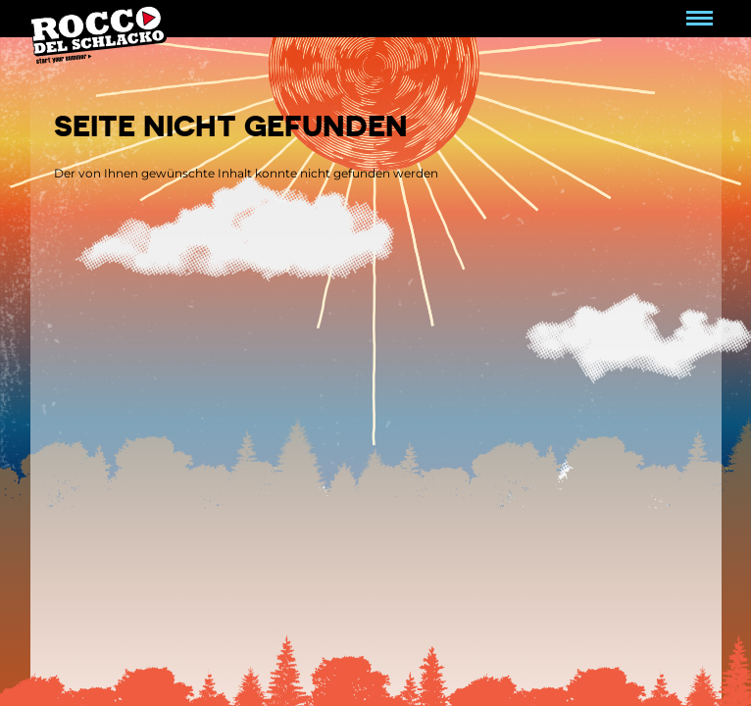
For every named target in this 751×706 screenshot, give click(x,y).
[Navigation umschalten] (699, 18)
